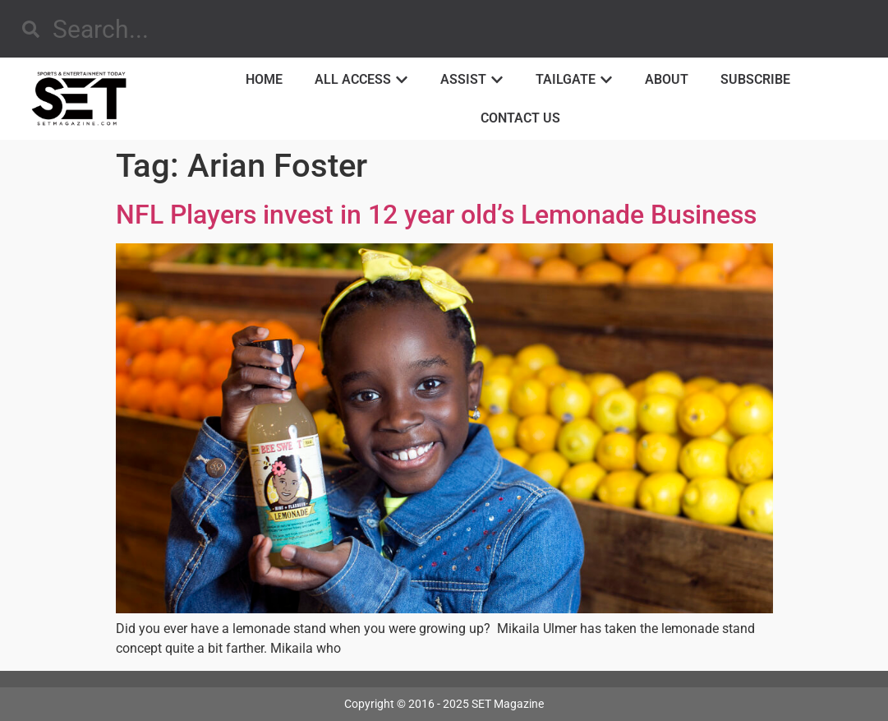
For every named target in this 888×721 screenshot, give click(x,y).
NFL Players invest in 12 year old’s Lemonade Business (436, 214)
